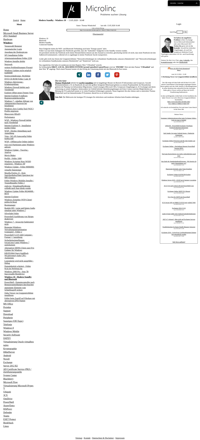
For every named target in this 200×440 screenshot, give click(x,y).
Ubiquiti (7, 392)
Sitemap (79, 438)
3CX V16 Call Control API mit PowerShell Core (179, 186)
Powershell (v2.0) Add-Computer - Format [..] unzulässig (18, 236)
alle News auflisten (179, 242)
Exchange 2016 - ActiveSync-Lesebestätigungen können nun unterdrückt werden (178, 233)
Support (7, 311)
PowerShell (8, 402)
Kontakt (87, 438)
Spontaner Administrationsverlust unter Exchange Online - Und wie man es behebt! (179, 119)
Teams (6, 416)
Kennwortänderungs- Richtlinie (17, 76)
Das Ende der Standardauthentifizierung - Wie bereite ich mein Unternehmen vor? (178, 162)
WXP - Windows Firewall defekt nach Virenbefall (17, 121)
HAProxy (7, 409)
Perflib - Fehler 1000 (13, 158)
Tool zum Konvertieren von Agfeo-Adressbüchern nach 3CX (179, 155)
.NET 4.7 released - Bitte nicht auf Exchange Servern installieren (178, 220)
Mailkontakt (183, 62)
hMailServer (9, 352)
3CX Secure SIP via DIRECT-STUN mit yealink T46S (179, 202)
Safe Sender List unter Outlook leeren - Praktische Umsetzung (178, 134)
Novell (6, 359)
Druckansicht (98, 34)
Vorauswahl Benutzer (13, 46)
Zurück (16, 20)
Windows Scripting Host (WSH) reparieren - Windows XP (17, 162)
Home (22, 20)
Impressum (119, 438)
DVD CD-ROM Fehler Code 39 (17, 79)
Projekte (7, 307)
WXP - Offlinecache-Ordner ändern (19, 142)
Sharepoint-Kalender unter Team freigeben (179, 169)
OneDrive (7, 398)
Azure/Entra (9, 405)
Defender (7, 412)
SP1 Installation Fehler (13, 55)
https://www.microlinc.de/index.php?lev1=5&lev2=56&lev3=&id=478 (178, 102)
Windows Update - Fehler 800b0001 (19, 167)
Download (8, 314)
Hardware (7, 39)
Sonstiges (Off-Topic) (13, 321)
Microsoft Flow (10, 382)
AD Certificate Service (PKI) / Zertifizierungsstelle (17, 370)
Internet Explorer (11, 197)
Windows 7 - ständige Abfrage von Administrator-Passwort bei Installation (18, 103)
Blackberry (8, 379)
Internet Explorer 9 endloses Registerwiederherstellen (16, 97)
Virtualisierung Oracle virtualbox (18, 341)
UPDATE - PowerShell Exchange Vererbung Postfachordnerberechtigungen (178, 127)
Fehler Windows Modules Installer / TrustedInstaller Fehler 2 (19, 182)
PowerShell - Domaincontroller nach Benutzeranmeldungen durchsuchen (19, 283)
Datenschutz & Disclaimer (103, 438)
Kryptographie (10, 348)
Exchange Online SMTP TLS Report (178, 191)
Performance (9, 117)
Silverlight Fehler (11, 213)
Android (7, 355)
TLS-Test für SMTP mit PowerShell (179, 197)
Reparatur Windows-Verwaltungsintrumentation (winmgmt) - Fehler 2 (15, 229)
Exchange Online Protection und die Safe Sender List (178, 141)
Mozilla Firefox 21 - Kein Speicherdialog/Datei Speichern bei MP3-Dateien (18, 175)
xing (181, 60)
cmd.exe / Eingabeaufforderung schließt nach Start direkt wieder (17, 187)
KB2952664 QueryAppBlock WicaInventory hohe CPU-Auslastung (16, 255)
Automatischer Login (13, 49)
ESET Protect (9, 419)
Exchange (7, 362)
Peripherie (8, 317)
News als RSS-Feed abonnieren (178, 68)
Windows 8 (8, 328)
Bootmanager (9, 205)
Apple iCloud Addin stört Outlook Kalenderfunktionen (179, 214)
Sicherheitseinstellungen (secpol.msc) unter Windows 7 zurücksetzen (16, 242)
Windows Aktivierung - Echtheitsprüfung (14, 83)
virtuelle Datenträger (12, 170)
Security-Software (11, 335)
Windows (7, 43)
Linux (6, 426)
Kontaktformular (167, 62)
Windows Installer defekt (14, 61)
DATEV (7, 338)
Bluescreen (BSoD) (12, 114)
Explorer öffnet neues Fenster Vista (18, 93)
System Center (10, 375)
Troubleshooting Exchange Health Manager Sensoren (178, 227)
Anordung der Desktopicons (15, 52)
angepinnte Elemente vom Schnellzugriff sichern (15, 289)
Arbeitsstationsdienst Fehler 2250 (18, 58)
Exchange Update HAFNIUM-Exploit (178, 174)
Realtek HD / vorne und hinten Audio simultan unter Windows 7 (19, 209)
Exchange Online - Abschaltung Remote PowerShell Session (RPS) (179, 147)
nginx (6, 345)
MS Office (8, 304)
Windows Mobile (11, 331)
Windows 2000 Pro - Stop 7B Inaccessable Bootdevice (16, 273)
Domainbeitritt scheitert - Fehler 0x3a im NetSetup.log (17, 267)
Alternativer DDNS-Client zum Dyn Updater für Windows (19, 249)
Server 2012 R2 (10, 366)
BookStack (8, 423)
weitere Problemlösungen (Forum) (18, 67)
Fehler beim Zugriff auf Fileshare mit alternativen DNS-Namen (19, 299)
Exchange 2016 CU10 (179, 208)
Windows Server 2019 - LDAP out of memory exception (178, 180)
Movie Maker (10, 155)
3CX (5, 395)
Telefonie (7, 324)
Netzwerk (8, 64)
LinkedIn (186, 60)
